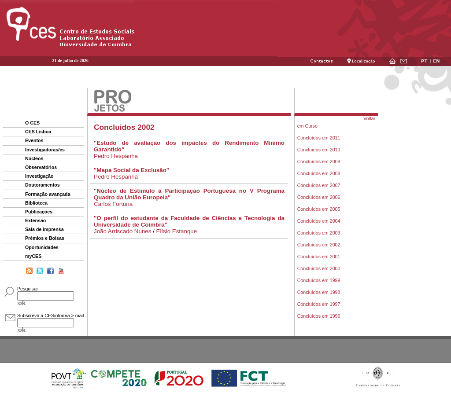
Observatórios (41, 167)
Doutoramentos (42, 184)
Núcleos (34, 158)
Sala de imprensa (44, 229)
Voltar (369, 118)
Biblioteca (36, 203)
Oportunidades (42, 247)
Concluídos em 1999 (318, 280)
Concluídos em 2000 (318, 268)
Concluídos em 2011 (318, 137)
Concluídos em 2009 (318, 161)
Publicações (38, 211)
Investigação (39, 176)
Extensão (35, 220)
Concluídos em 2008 (318, 173)
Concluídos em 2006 (318, 197)
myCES (33, 256)
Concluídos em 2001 (318, 256)
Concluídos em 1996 (318, 316)
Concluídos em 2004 (318, 221)
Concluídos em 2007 (318, 185)
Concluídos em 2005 (318, 209)
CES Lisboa (38, 131)
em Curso (307, 125)
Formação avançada (47, 194)
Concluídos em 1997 (318, 304)
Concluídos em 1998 (318, 292)
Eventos (34, 140)
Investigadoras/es (45, 149)
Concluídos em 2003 (318, 232)
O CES (32, 122)
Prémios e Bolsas (44, 238)
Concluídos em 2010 (318, 149)
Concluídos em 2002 (318, 244)
